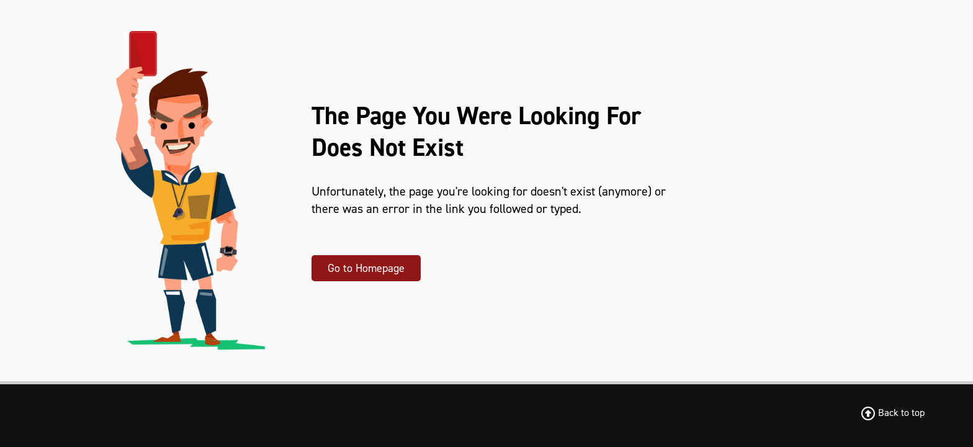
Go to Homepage (366, 268)
